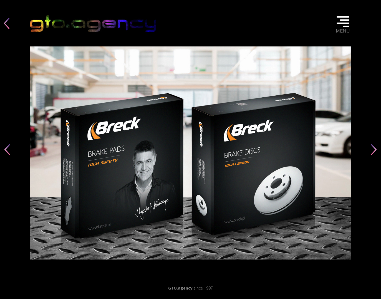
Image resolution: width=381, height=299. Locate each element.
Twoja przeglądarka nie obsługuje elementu (93, 23)
